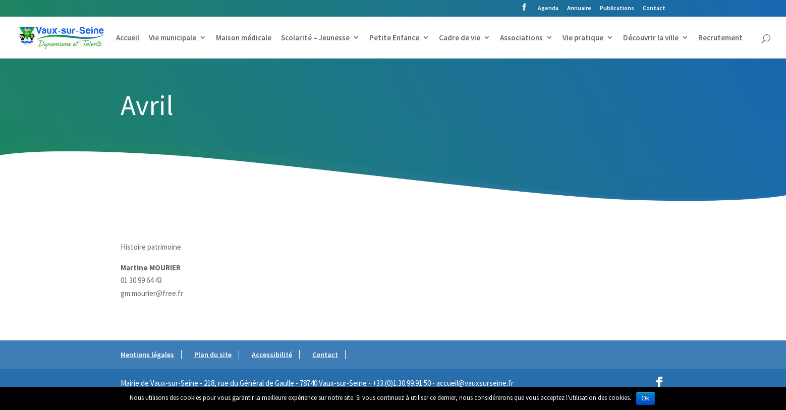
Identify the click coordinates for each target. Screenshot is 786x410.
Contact (654, 8)
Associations (521, 38)
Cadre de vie (459, 38)
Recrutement (720, 38)
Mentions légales (147, 354)
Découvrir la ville (651, 38)
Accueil (127, 38)
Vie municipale (172, 38)
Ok (645, 398)
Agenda (548, 8)
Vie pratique (583, 38)
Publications (617, 8)
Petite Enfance (394, 38)
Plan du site (213, 354)
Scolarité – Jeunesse (315, 38)
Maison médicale (243, 38)
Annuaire (579, 8)
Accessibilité (272, 354)
